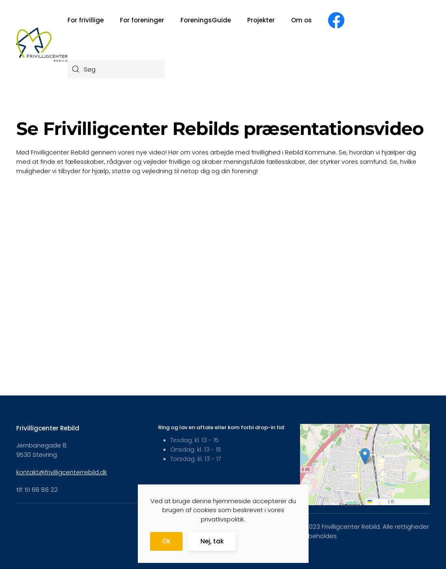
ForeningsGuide (206, 20)
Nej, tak (212, 541)
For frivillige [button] (85, 20)
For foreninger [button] (142, 20)
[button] (365, 456)
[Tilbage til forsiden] (41, 44)
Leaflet (377, 501)
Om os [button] (301, 20)
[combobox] (116, 69)
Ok (166, 541)
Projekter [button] (261, 20)
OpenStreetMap (412, 501)
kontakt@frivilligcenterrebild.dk (61, 472)
